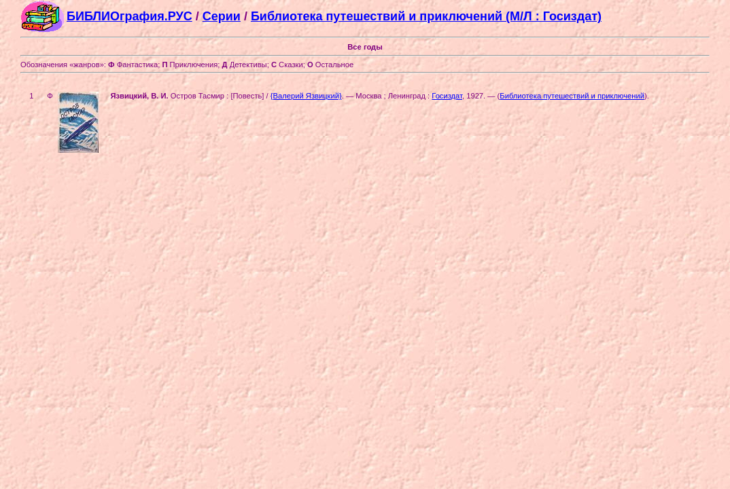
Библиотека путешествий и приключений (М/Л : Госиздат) (426, 16)
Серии (222, 16)
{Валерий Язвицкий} (306, 96)
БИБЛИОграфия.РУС (129, 16)
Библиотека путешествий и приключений (572, 96)
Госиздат (447, 96)
